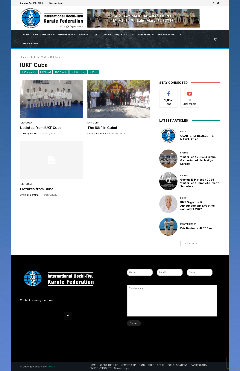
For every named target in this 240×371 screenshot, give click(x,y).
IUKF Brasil (45, 72)
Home (23, 57)
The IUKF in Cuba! (102, 128)
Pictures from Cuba (36, 189)
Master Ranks (188, 224)
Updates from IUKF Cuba (41, 128)
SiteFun (50, 366)
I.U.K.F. (183, 132)
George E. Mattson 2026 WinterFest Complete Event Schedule (199, 183)
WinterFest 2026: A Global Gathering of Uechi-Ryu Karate (198, 160)
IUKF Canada (61, 72)
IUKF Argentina (29, 72)
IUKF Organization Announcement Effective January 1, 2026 (197, 206)
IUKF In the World (38, 57)
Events (184, 153)
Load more (190, 243)
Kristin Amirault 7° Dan (196, 228)
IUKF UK (93, 72)
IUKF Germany (78, 72)
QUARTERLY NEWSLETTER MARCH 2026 (197, 137)
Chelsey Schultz (29, 133)
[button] (215, 39)
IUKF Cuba (26, 122)
